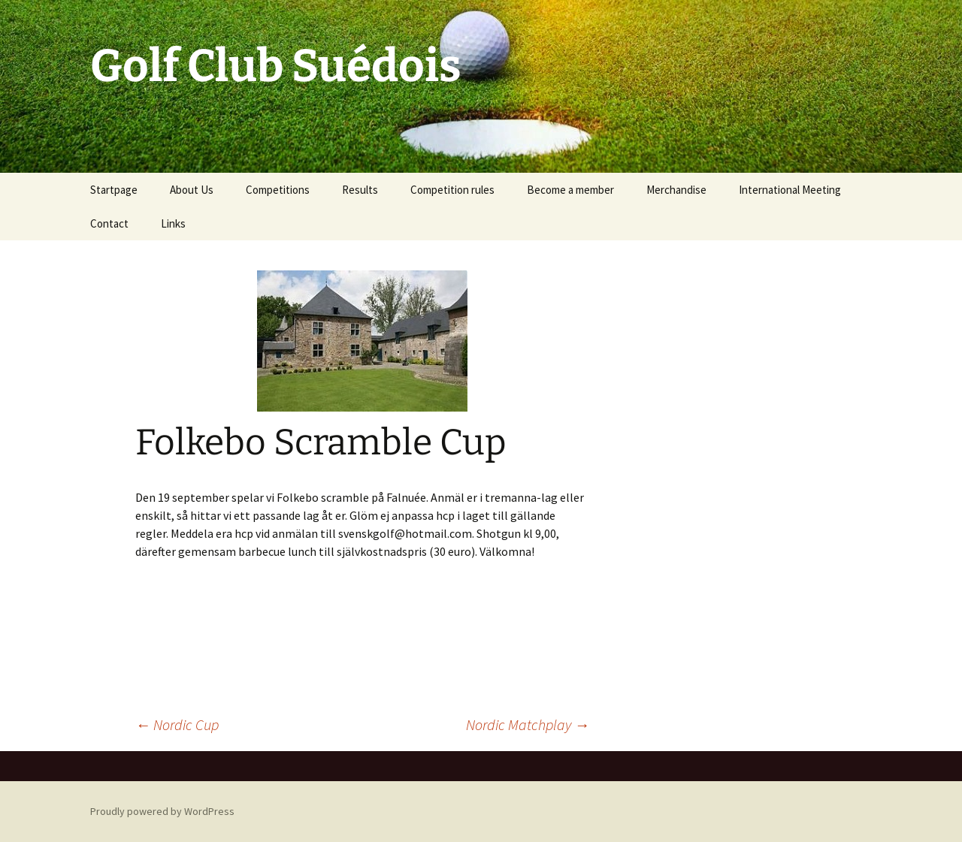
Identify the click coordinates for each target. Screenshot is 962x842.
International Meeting (790, 190)
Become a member (570, 190)
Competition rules (452, 190)
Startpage (114, 190)
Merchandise (676, 190)
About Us (191, 190)
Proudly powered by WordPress (162, 811)
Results (360, 190)
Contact (109, 223)
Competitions (278, 190)
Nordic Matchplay (527, 724)
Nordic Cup (177, 724)
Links (173, 223)
